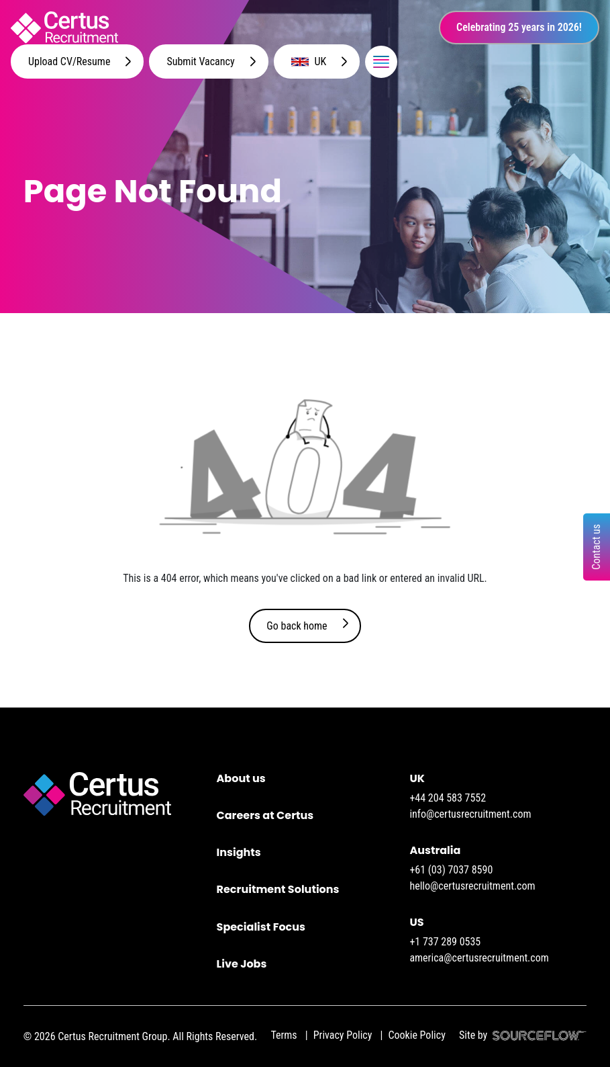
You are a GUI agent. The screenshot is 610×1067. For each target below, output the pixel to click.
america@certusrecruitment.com (478, 957)
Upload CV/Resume (69, 61)
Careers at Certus (265, 815)
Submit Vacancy (200, 61)
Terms (283, 1035)
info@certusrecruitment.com (470, 814)
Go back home (296, 626)
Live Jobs (242, 964)
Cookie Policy (416, 1035)
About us (241, 778)
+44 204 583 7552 (447, 798)
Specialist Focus (261, 927)
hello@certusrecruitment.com (472, 886)
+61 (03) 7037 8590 (451, 869)
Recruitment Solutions (278, 889)
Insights (239, 852)
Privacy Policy (342, 1035)
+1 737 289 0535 (444, 941)
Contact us (596, 547)
